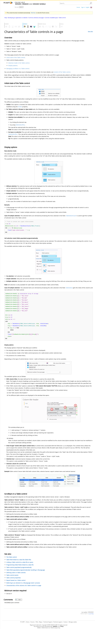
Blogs (40, 621)
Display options (12, 65)
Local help (91, 616)
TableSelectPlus (20, 125)
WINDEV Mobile (45, 627)
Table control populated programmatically (18, 570)
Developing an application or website (17, 17)
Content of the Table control (62, 72)
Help (5, 17)
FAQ (37, 621)
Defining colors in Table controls (16, 575)
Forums (32, 621)
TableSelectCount (71, 216)
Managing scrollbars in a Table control (17, 68)
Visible (20, 107)
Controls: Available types (51, 17)
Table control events (12, 577)
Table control (62, 17)
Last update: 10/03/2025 (87, 614)
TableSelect (69, 288)
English (87, 7)
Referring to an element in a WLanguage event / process (23, 585)
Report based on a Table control (15, 583)
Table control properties (13, 580)
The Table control (11, 559)
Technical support (57, 621)
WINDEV (52, 627)
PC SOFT (22, 621)
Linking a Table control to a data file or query (19, 564)
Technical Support (47, 621)
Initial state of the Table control (15, 57)
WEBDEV (39, 627)
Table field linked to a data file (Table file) (18, 562)
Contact (65, 621)
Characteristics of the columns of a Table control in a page (23, 588)
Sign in (83, 7)
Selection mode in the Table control (18, 63)
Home (78, 7)
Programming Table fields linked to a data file (20, 567)
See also (90, 31)
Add (17, 602)
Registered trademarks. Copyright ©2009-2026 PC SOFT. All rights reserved (48, 624)
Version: (17, 7)
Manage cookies (73, 621)
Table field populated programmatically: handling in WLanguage (25, 572)
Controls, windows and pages (36, 17)
